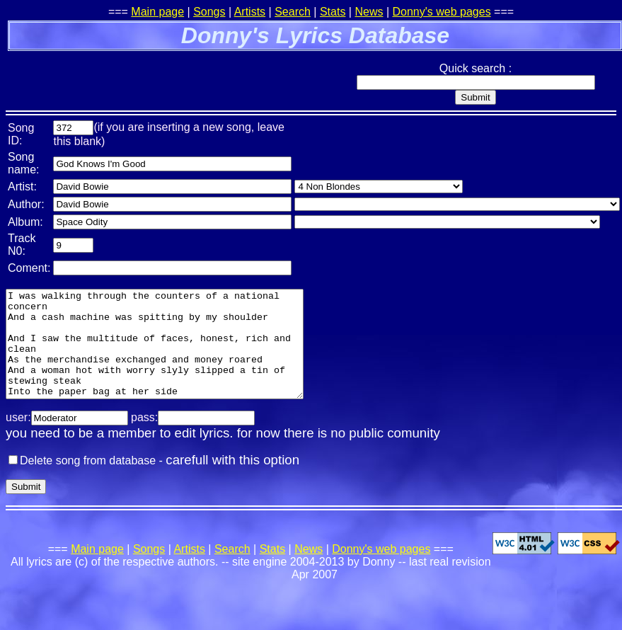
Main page (157, 12)
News (369, 12)
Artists (249, 12)
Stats (332, 12)
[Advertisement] (171, 74)
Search (293, 12)
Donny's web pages (442, 12)
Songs (209, 12)
